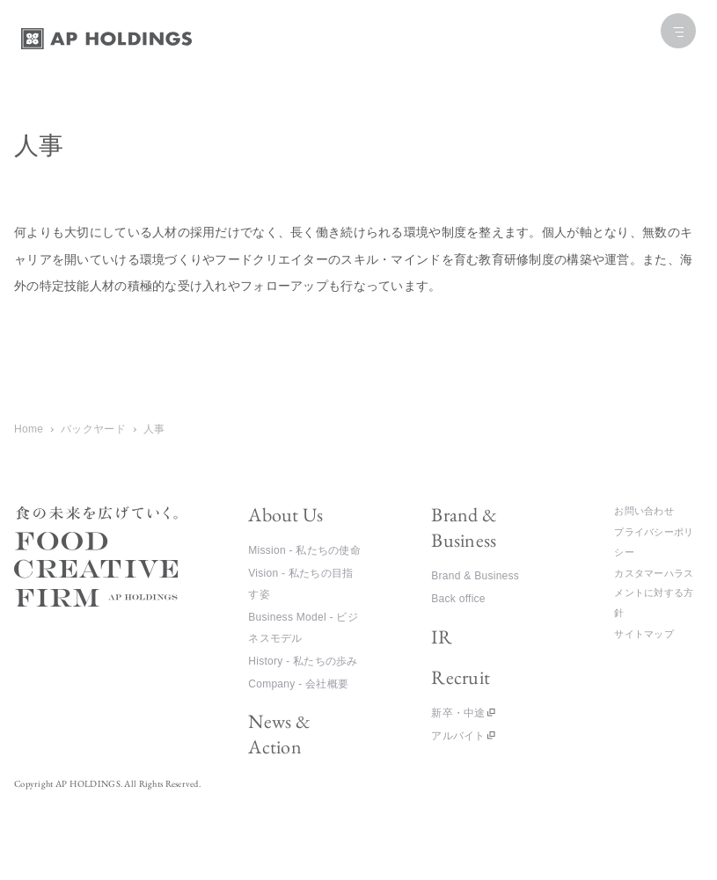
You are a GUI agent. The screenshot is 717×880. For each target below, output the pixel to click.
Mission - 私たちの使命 (304, 550)
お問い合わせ (644, 510)
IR (441, 637)
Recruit (460, 677)
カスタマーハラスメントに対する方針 (653, 593)
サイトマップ (644, 634)
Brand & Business (464, 527)
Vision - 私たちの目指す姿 (300, 583)
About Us (285, 514)
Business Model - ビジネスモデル (303, 627)
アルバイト (458, 736)
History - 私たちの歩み (302, 661)
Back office (458, 599)
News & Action (279, 734)
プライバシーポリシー (653, 541)
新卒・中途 (458, 713)
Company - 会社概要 (298, 684)
